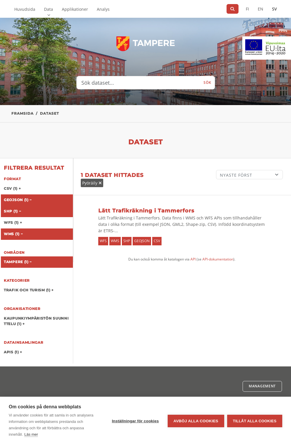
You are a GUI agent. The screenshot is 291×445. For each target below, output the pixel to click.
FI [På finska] (247, 9)
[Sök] (233, 9)
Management (262, 386)
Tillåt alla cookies (254, 421)
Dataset (49, 113)
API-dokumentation (217, 259)
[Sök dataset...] (138, 82)
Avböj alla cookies (195, 421)
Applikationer (75, 9)
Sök (207, 82)
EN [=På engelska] (260, 9)
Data (48, 9)
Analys (103, 9)
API (193, 259)
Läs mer (31, 434)
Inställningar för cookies (135, 421)
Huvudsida (24, 9)
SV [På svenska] (274, 9)
